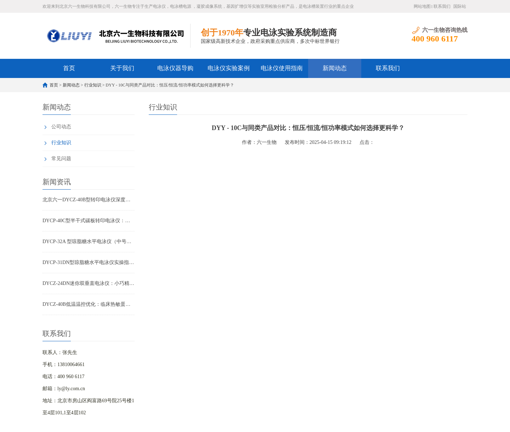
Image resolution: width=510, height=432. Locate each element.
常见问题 (61, 158)
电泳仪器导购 (175, 68)
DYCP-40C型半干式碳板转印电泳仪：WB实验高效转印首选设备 (88, 220)
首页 (69, 68)
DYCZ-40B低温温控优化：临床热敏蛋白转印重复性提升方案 (88, 304)
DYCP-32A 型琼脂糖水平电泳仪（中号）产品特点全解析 (88, 241)
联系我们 (442, 6)
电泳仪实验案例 (229, 68)
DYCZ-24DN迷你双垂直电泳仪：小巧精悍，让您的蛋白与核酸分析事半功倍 (88, 283)
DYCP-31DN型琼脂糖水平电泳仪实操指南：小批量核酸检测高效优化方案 (88, 262)
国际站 (459, 6)
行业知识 (92, 85)
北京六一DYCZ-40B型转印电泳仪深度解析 (88, 199)
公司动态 (61, 126)
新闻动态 (335, 68)
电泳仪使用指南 (282, 68)
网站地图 (422, 6)
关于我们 (122, 68)
